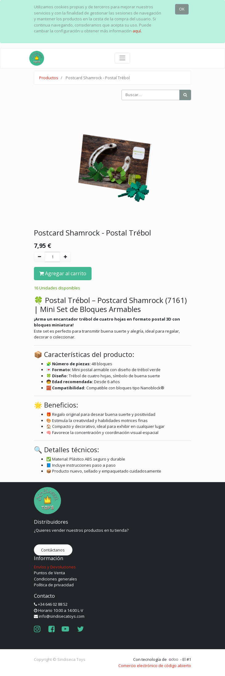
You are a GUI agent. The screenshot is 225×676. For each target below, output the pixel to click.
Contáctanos (53, 550)
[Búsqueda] (185, 95)
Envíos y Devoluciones (55, 567)
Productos (48, 77)
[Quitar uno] (39, 257)
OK (182, 9)
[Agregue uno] (65, 257)
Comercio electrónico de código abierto (154, 665)
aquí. (137, 31)
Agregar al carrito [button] (62, 273)
